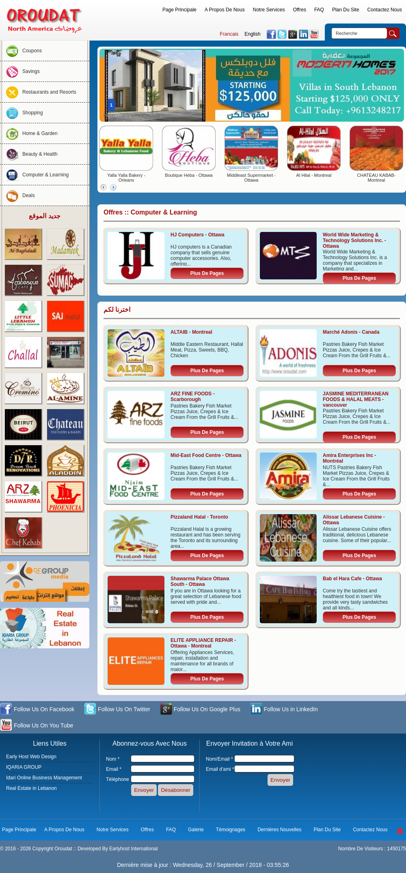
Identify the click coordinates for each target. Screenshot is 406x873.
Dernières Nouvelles (279, 829)
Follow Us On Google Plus (200, 710)
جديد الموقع (44, 215)
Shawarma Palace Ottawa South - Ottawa (200, 581)
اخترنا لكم (117, 309)
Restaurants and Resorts (39, 92)
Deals (18, 195)
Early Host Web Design (31, 756)
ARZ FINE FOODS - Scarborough (193, 396)
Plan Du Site (345, 10)
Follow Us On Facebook (37, 710)
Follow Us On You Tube (36, 726)
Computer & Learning (35, 175)
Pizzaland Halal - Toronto (199, 517)
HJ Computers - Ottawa (198, 235)
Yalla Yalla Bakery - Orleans (126, 177)
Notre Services (269, 10)
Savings (21, 71)
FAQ (319, 10)
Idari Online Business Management (44, 778)
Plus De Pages (207, 273)
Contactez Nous (384, 10)
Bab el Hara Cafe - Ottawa (352, 578)
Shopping (22, 113)
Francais (229, 34)
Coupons (22, 51)
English (252, 34)
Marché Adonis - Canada (351, 332)
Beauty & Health (30, 154)
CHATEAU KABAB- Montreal (376, 177)
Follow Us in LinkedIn (284, 710)
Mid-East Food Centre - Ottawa (206, 455)
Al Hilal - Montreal (314, 175)
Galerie (196, 829)
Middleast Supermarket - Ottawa (251, 177)
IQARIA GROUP (23, 767)
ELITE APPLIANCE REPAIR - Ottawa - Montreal (203, 643)
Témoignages (231, 829)
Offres (299, 10)
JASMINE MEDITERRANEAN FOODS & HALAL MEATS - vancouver (356, 399)
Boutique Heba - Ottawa (188, 175)
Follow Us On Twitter (117, 710)
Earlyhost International (133, 849)
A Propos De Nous (225, 10)
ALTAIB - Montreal (191, 332)
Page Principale (179, 10)
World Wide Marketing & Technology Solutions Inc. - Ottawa (354, 240)
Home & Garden (30, 133)
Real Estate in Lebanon (31, 788)
